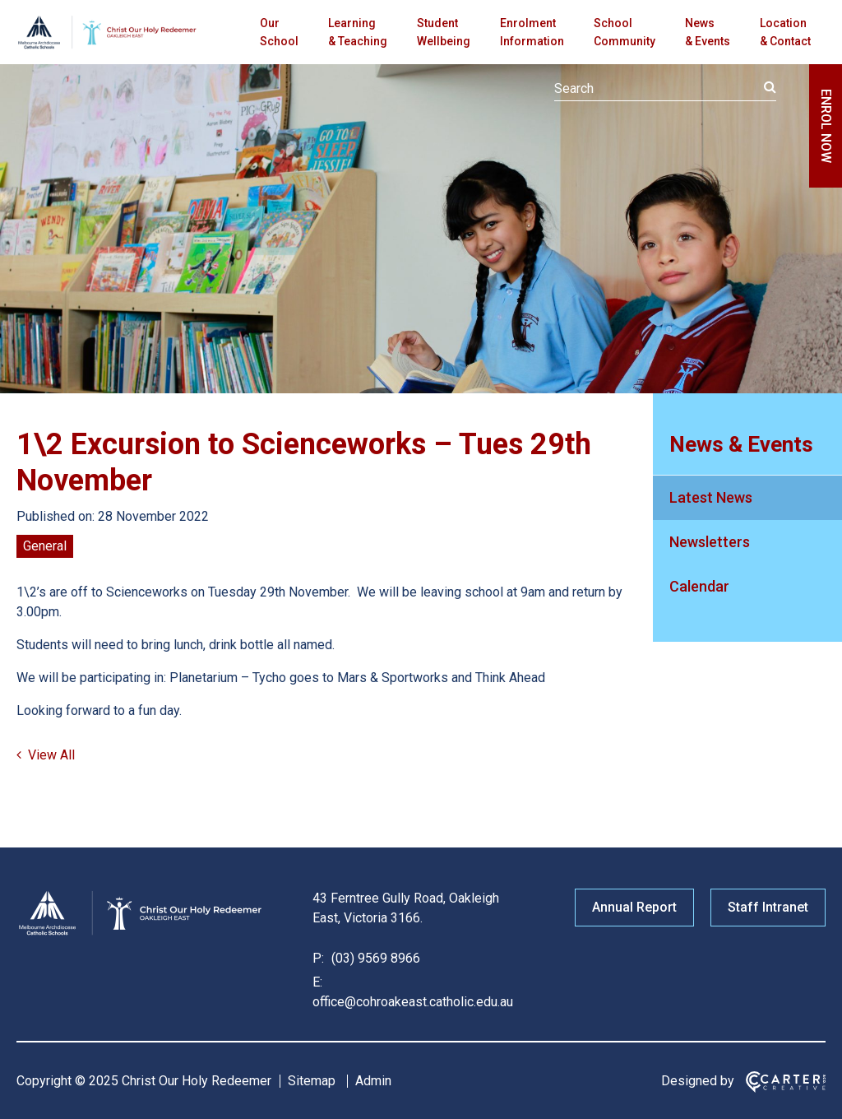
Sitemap (311, 1081)
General (45, 546)
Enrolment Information (532, 32)
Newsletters (709, 541)
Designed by (697, 1081)
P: (318, 958)
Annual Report (634, 907)
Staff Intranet (768, 907)
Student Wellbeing (443, 32)
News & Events (707, 32)
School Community (624, 32)
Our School (279, 32)
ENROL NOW (826, 126)
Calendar (699, 586)
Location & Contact (785, 32)
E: (317, 982)
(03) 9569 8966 (374, 958)
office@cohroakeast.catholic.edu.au (412, 1002)
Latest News (710, 497)
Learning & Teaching (357, 32)
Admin (373, 1081)
